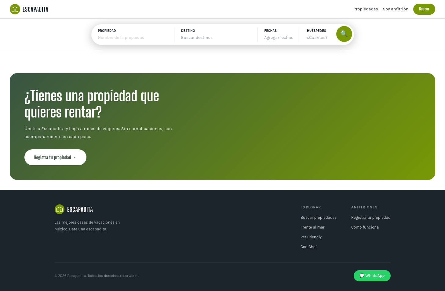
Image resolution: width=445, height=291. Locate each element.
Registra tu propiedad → (55, 157)
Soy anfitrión (396, 9)
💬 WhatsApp (372, 275)
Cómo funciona (365, 227)
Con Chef (309, 246)
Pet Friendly (311, 237)
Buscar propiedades (319, 217)
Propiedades (365, 9)
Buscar (424, 8)
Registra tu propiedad (370, 217)
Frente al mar (313, 227)
